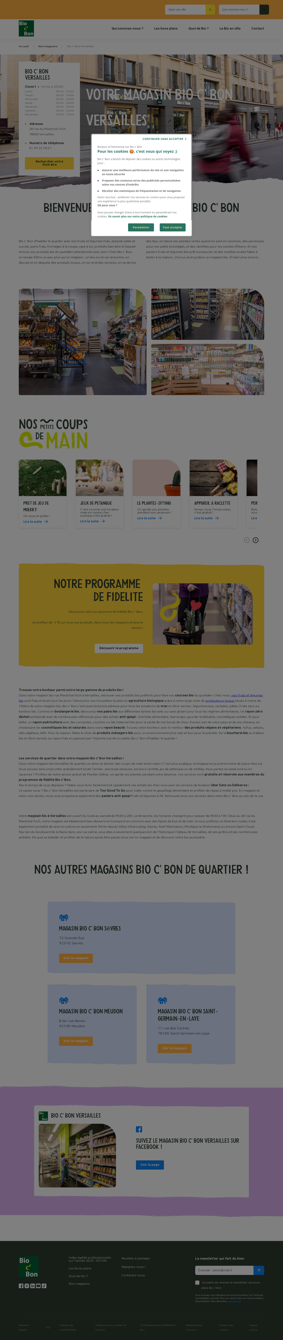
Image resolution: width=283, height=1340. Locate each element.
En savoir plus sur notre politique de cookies (137, 216)
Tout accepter (173, 227)
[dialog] (141, 185)
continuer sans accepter (163, 139)
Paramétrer (141, 227)
